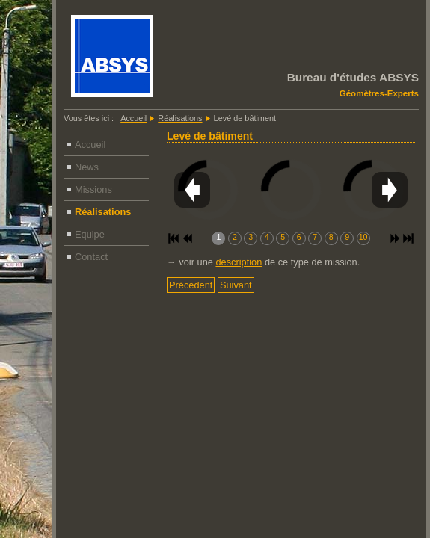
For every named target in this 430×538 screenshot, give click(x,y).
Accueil (90, 144)
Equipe (90, 234)
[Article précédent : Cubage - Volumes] (191, 285)
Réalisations (103, 211)
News (87, 167)
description (238, 262)
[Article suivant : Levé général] (236, 285)
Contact (91, 256)
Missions (93, 189)
